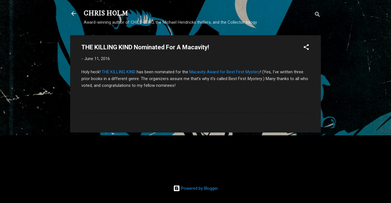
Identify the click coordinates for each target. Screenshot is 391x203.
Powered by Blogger (195, 188)
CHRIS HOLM (106, 13)
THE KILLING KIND (118, 71)
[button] (306, 48)
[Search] (317, 15)
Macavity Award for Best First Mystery (224, 71)
